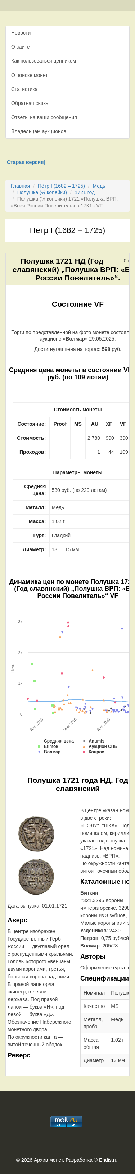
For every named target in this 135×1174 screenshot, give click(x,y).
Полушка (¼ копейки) (42, 192)
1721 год (85, 192)
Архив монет (48, 1160)
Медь (99, 186)
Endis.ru (108, 1160)
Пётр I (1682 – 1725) (61, 186)
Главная (20, 186)
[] (25, 162)
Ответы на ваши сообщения (44, 117)
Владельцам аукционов (38, 131)
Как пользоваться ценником (43, 61)
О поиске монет (29, 75)
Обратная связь (29, 103)
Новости (21, 33)
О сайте (20, 47)
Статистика (24, 89)
